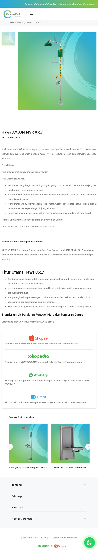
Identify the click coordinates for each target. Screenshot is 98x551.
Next (88, 447)
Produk (20, 23)
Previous (10, 447)
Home (11, 23)
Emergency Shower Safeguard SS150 (28, 467)
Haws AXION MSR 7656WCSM (70, 467)
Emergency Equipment (31, 241)
